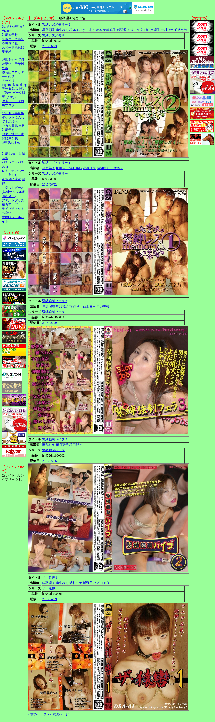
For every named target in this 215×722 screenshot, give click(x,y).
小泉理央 (89, 168)
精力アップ (10, 204)
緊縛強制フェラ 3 (54, 301)
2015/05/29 (49, 322)
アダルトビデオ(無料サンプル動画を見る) (13, 192)
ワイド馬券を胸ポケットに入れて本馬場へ (13, 117)
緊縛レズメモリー (55, 35)
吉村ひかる (94, 30)
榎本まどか (77, 30)
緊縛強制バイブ (53, 450)
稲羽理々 (123, 30)
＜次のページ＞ (61, 714)
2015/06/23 (49, 46)
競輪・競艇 (17, 154)
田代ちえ (116, 168)
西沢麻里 (89, 306)
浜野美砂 (75, 168)
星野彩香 (48, 30)
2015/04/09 (49, 599)
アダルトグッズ (13, 200)
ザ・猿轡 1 (49, 577)
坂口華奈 (136, 30)
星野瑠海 (48, 306)
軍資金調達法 (11, 179)
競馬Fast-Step (11, 142)
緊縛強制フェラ (53, 312)
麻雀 (5, 158)
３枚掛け (8, 80)
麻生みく (62, 30)
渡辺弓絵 (180, 30)
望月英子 (48, 168)
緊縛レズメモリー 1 (56, 162)
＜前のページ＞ (38, 714)
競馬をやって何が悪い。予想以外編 (13, 64)
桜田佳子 (62, 168)
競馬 (5, 154)
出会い (6, 213)
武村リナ (167, 30)
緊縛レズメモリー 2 (56, 24)
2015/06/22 (49, 184)
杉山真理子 (152, 30)
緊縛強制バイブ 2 (54, 439)
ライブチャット (13, 208)
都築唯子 (109, 30)
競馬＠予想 (10, 35)
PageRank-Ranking (14, 84)
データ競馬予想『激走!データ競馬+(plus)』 (13, 93)
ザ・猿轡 (48, 588)
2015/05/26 (49, 461)
